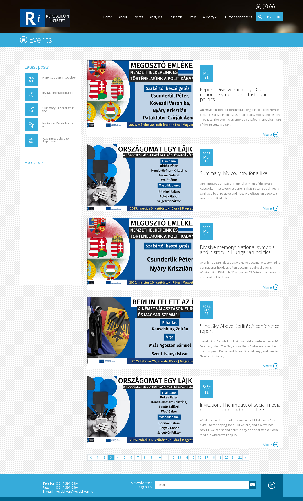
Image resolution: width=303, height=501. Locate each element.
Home (107, 17)
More (267, 134)
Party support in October (59, 77)
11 (166, 457)
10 (159, 457)
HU (269, 17)
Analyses (155, 17)
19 (220, 457)
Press (192, 17)
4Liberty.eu (211, 17)
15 (193, 457)
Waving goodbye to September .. (55, 140)
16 (199, 457)
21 (233, 457)
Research (175, 17)
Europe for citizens (238, 17)
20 (226, 457)
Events (138, 17)
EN (279, 17)
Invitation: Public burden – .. (58, 94)
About (122, 17)
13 (179, 457)
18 (213, 457)
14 (186, 457)
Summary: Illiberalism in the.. (58, 109)
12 (172, 457)
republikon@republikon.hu (74, 491)
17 (206, 457)
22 (240, 457)
